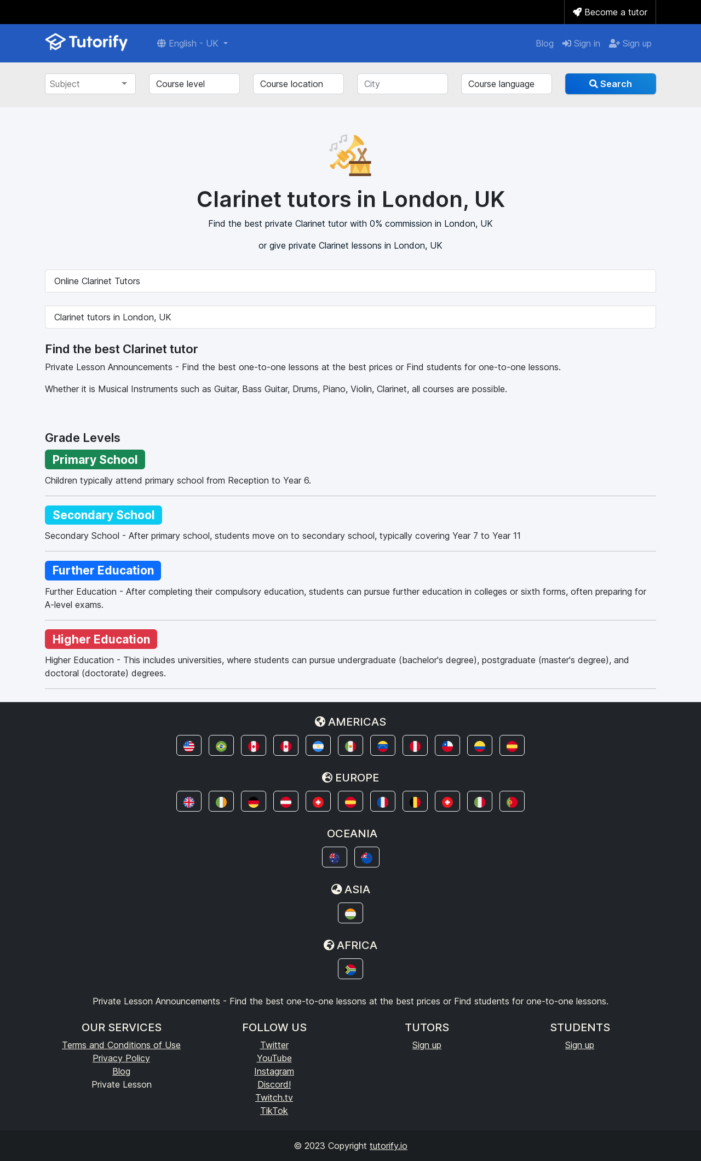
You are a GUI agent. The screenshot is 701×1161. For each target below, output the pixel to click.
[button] (189, 745)
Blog (545, 43)
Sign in (581, 43)
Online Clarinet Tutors (97, 280)
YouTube (274, 1058)
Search (610, 83)
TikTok (274, 1110)
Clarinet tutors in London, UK (112, 317)
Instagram (274, 1071)
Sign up (630, 43)
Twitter (274, 1044)
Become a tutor (610, 12)
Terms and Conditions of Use (121, 1044)
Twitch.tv (274, 1097)
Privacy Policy (121, 1058)
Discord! (274, 1084)
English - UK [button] (189, 43)
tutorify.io (388, 1145)
